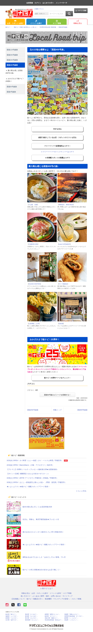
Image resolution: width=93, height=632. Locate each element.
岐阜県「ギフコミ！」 (51, 616)
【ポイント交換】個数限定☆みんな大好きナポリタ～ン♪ (28, 474)
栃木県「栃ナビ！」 (11, 614)
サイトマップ (67, 596)
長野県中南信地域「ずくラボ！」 (74, 616)
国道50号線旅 (82, 410)
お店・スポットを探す (15, 22)
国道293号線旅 (12, 55)
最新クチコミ (38, 9)
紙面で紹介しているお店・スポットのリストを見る (57, 137)
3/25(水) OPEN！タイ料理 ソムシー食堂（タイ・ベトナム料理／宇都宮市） (35, 460)
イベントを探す (36, 22)
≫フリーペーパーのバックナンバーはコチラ (57, 152)
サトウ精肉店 (63, 284)
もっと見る (81, 491)
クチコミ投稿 (81, 11)
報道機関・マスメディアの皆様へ (57, 599)
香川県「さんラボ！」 (31, 618)
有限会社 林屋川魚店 (66, 204)
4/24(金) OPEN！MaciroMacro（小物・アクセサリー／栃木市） (30, 465)
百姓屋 (61, 323)
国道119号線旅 (12, 50)
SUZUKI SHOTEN (34, 284)
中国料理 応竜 (33, 244)
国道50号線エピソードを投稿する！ (57, 395)
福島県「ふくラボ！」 (12, 616)
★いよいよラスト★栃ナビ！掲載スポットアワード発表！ (28, 486)
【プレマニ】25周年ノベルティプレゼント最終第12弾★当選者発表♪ (32, 469)
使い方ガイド (26, 596)
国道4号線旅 (11, 92)
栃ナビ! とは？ (46, 588)
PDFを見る (57, 129)
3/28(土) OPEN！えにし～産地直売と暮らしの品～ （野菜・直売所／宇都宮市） (36, 482)
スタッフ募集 (76, 599)
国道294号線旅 (32, 410)
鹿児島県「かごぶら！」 (32, 620)
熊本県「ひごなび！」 (31, 614)
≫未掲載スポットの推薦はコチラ (57, 158)
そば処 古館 (33, 204)
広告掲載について (18, 599)
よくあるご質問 (38, 596)
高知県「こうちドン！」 (71, 620)
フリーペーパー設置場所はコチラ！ (57, 146)
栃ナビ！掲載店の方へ (35, 599)
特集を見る (78, 22)
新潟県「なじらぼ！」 (31, 616)
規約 (47, 596)
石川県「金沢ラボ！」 (12, 620)
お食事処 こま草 (34, 323)
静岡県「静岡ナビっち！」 (52, 614)
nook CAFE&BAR (64, 244)
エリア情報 (57, 22)
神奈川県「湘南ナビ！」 (52, 618)
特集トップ (57, 410)
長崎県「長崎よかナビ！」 (72, 614)
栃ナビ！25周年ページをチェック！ (57, 378)
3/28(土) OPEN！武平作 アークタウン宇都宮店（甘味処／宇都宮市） (32, 478)
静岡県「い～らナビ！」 (71, 618)
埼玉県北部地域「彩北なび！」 (54, 620)
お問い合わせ (56, 596)
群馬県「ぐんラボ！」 (12, 618)
